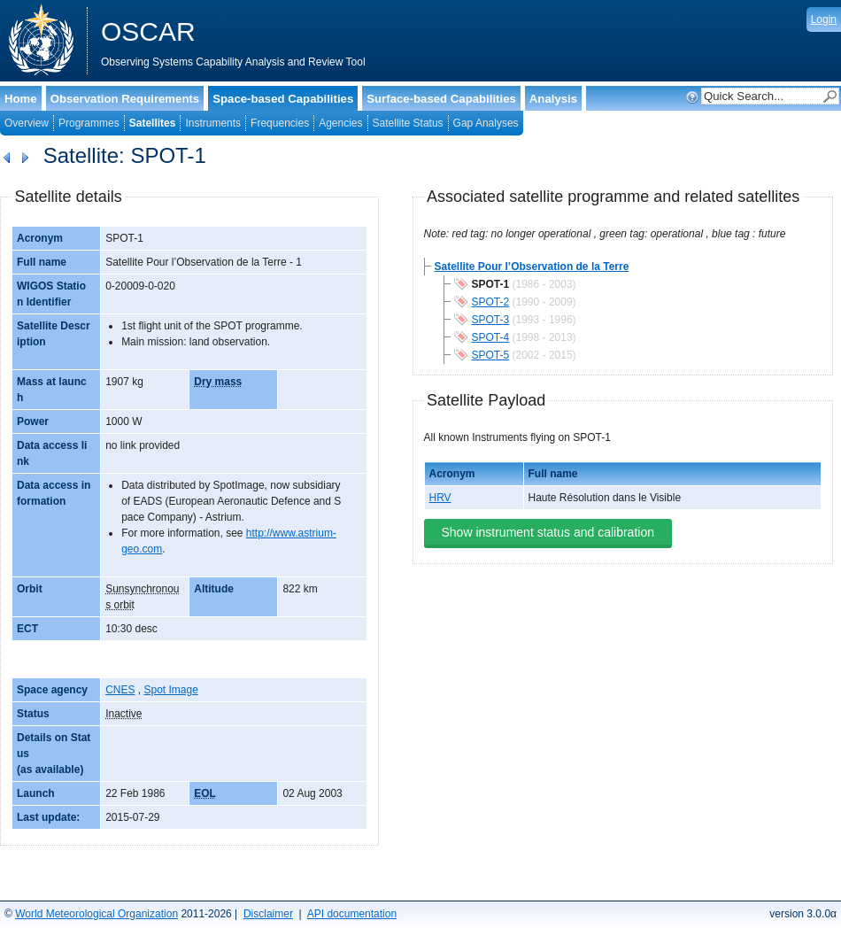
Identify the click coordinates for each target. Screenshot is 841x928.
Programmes (89, 123)
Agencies (340, 123)
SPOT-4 (491, 337)
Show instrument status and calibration (548, 532)
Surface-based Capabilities (441, 98)
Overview (26, 123)
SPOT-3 (491, 319)
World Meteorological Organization (96, 914)
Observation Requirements (125, 98)
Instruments (213, 123)
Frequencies (280, 123)
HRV (440, 497)
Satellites (152, 123)
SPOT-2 (491, 302)
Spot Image (170, 690)
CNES (120, 690)
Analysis (553, 98)
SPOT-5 (491, 355)
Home (20, 98)
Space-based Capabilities (282, 98)
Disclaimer (268, 914)
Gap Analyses (486, 123)
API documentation (352, 914)
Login (824, 19)
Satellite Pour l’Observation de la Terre (532, 266)
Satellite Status (408, 123)
